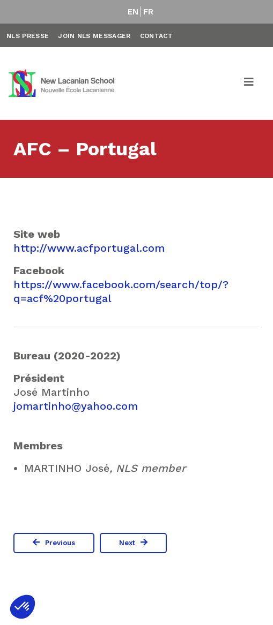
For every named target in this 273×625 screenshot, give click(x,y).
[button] (22, 607)
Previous (60, 543)
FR (148, 12)
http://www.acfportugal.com (89, 248)
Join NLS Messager (94, 36)
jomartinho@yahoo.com (75, 406)
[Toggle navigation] (249, 83)
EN (133, 12)
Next (127, 543)
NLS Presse (27, 36)
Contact (156, 36)
